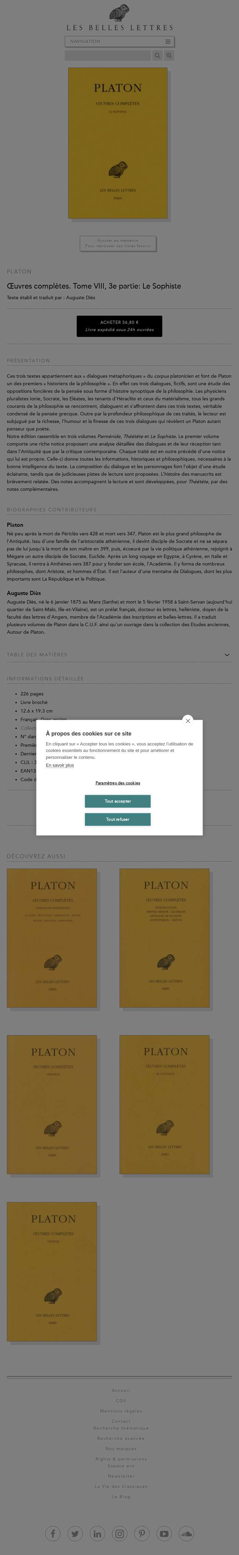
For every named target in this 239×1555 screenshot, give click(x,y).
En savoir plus (60, 765)
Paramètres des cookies (118, 783)
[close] (187, 720)
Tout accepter (118, 801)
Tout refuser (117, 819)
